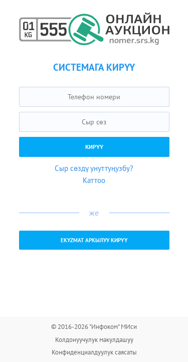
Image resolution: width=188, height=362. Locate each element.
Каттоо (94, 180)
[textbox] (94, 97)
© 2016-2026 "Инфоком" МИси (94, 326)
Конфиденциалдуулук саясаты (94, 352)
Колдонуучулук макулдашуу (94, 339)
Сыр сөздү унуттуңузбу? (94, 168)
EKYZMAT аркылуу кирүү (94, 240)
